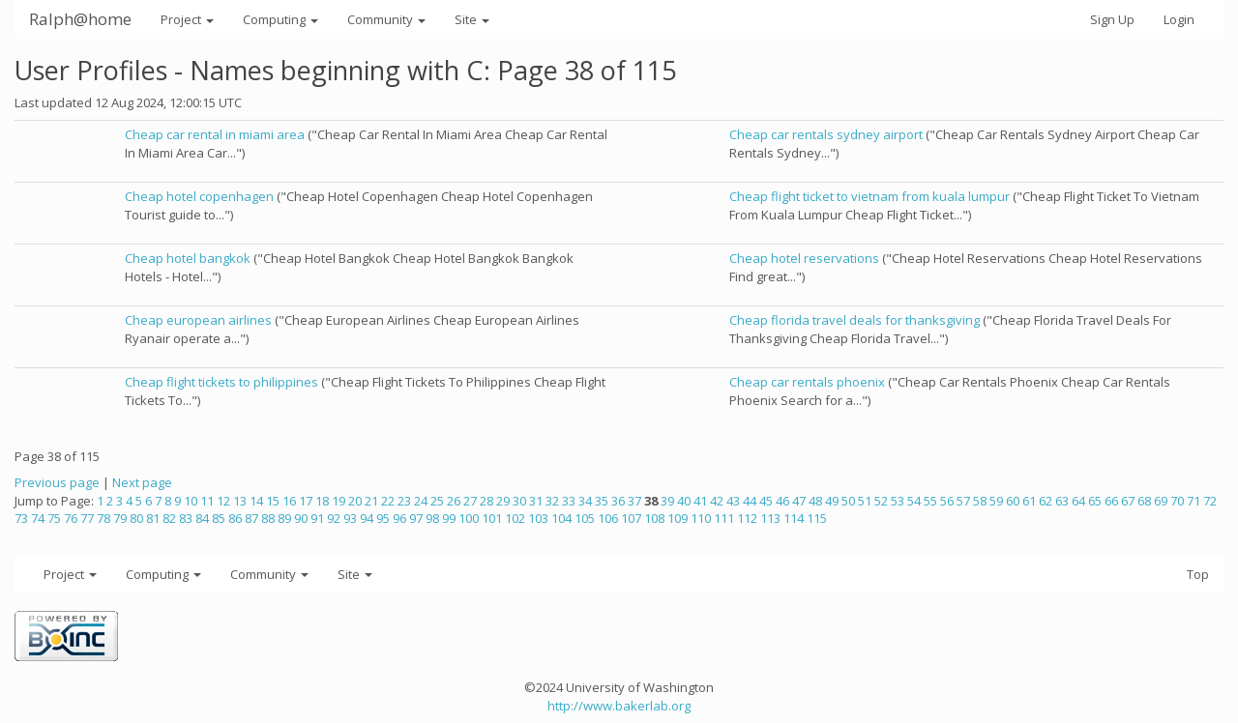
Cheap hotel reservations (804, 258)
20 (355, 500)
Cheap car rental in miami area (215, 134)
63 (1062, 500)
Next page (142, 482)
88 (268, 518)
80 (136, 518)
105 (585, 518)
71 (1193, 500)
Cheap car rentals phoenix (807, 381)
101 (492, 518)
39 (667, 500)
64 (1078, 500)
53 (897, 500)
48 (815, 500)
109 (677, 518)
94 (366, 518)
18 (322, 500)
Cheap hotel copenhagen (199, 196)
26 (453, 500)
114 (793, 518)
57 (963, 500)
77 (87, 518)
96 (399, 518)
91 (317, 518)
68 (1144, 500)
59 (996, 500)
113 (770, 518)
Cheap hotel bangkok (188, 258)
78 (103, 518)
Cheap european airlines (198, 320)
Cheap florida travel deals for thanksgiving (854, 320)
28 (486, 500)
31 (536, 500)
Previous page (57, 482)
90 (301, 518)
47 (799, 500)
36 (618, 500)
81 (153, 518)
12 (223, 500)
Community (386, 19)
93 (350, 518)
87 (251, 518)
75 (54, 518)
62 (1045, 500)
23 (404, 500)
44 (749, 500)
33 (568, 500)
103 (538, 518)
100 (468, 518)
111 (724, 518)
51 (864, 500)
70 (1177, 500)
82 (169, 518)
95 (383, 518)
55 (930, 500)
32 (552, 500)
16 (289, 500)
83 (185, 518)
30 (519, 500)
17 (305, 500)
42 (716, 500)
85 (218, 518)
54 (914, 500)
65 (1095, 500)
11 (207, 500)
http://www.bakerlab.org (619, 705)
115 (817, 518)
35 (601, 500)
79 (120, 518)
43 (733, 500)
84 (202, 518)
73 (21, 518)
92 (333, 518)
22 (388, 500)
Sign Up (1112, 19)
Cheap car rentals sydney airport (826, 134)
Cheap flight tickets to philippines (221, 381)
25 (437, 500)
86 (235, 518)
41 (700, 500)
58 (980, 500)
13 (240, 500)
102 (515, 518)
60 (1012, 500)
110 (701, 518)
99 (449, 518)
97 (416, 518)
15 (273, 500)
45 (766, 500)
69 (1160, 500)
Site (472, 19)
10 (190, 500)
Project (187, 19)
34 (585, 500)
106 (608, 518)
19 (338, 500)
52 (881, 500)
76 (70, 518)
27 (470, 500)
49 (832, 500)
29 (503, 500)
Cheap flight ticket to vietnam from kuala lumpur (869, 196)
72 (1210, 500)
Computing (280, 19)
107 (631, 518)
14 (256, 500)
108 (654, 518)
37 (634, 500)
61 (1029, 500)
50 (848, 500)
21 (371, 500)
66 (1111, 500)
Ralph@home (80, 19)
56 (947, 500)
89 (284, 518)
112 (747, 518)
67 (1128, 500)
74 (37, 518)
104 (561, 518)
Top (1198, 574)
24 (420, 500)
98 (432, 518)
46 (782, 500)
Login (1179, 19)
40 (684, 500)
